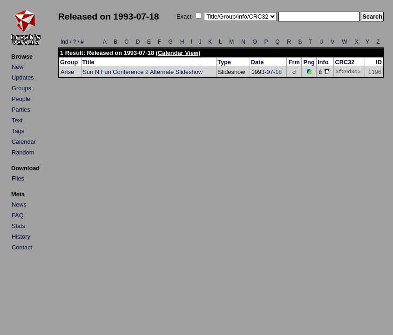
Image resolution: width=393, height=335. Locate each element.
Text (17, 120)
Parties (21, 109)
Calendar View (178, 52)
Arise (67, 71)
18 (278, 71)
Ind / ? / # (72, 42)
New (18, 66)
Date (257, 62)
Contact (22, 247)
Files (18, 178)
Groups (21, 88)
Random (23, 152)
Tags (18, 130)
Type (224, 62)
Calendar (24, 141)
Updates (23, 77)
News (19, 204)
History (21, 236)
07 (269, 71)
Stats (18, 225)
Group (69, 62)
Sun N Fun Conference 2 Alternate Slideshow (143, 71)
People (21, 98)
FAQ (18, 215)
